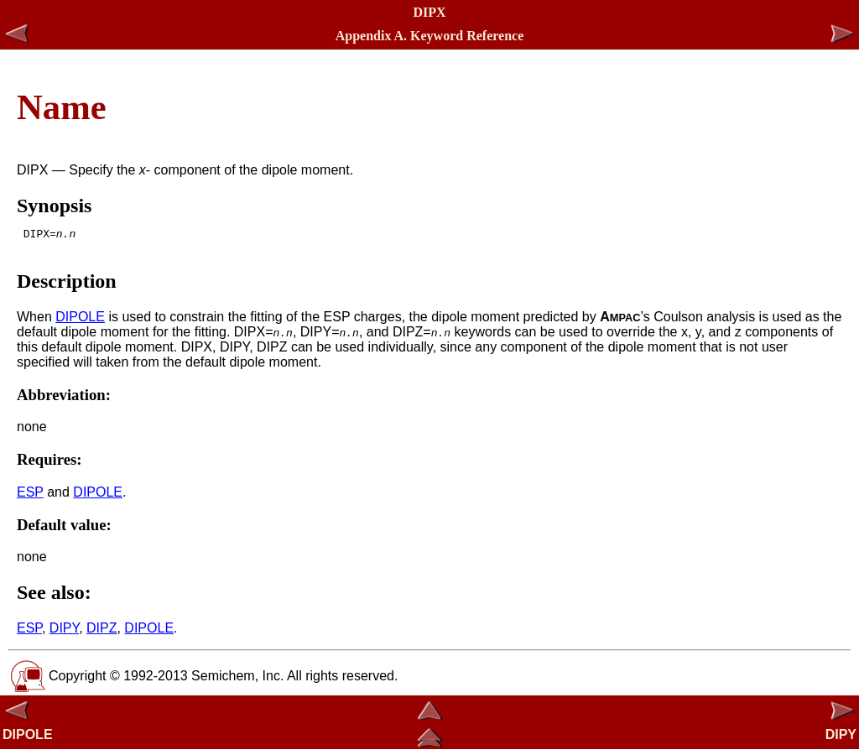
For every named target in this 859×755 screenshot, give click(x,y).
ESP (30, 497)
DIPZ (101, 633)
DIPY (64, 633)
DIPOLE (80, 322)
